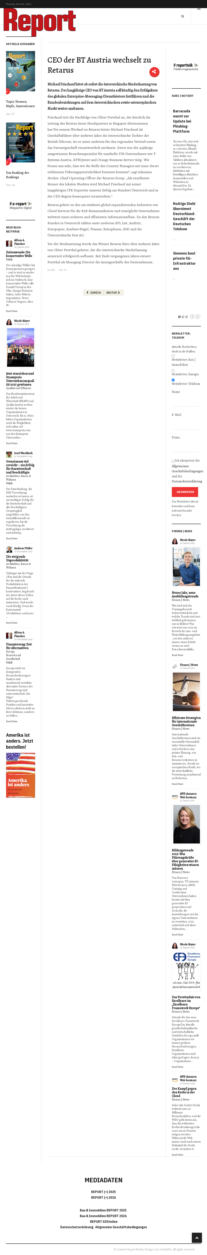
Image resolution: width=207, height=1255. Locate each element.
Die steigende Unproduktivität (17, 558)
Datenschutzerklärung (187, 481)
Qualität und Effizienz (18, 388)
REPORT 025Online (103, 1222)
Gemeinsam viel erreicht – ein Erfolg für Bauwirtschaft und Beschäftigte (20, 467)
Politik (9, 259)
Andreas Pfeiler (23, 548)
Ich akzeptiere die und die (186, 471)
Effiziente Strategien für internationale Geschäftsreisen (186, 721)
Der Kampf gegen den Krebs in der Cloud (184, 1092)
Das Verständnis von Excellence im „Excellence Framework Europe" (186, 1002)
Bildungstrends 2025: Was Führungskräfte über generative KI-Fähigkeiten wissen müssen (185, 859)
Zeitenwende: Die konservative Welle (19, 254)
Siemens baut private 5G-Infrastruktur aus (184, 261)
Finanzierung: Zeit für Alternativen (19, 646)
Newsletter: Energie (185, 374)
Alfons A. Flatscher (19, 242)
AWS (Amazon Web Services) (188, 795)
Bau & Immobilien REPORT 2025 (103, 1210)
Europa (10, 652)
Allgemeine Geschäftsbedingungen (121, 1227)
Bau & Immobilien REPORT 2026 (103, 1216)
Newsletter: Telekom (186, 384)
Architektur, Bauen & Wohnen (18, 478)
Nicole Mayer (22, 321)
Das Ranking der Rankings (17, 175)
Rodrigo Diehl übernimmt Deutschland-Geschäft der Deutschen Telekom (184, 216)
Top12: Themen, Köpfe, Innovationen (20, 103)
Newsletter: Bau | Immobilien (183, 362)
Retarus (53, 90)
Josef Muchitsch (23, 453)
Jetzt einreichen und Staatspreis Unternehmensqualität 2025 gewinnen (20, 379)
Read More (11, 311)
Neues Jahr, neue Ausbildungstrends (185, 595)
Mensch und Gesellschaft (13, 657)
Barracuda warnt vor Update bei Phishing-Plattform (182, 121)
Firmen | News (181, 600)
